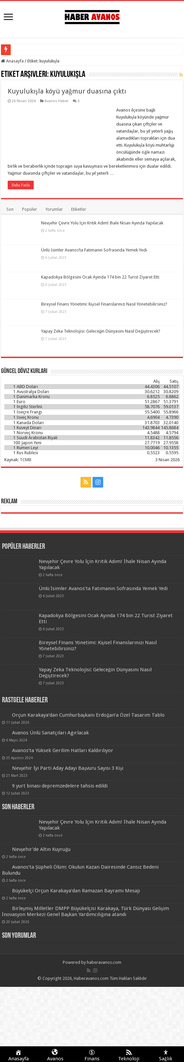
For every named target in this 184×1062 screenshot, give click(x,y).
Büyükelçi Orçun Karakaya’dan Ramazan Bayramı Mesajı (76, 891)
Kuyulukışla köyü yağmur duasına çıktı (67, 91)
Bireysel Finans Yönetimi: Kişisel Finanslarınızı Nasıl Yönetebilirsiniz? (104, 304)
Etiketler (78, 209)
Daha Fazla (21, 185)
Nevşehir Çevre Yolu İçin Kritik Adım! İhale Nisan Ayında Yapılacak (102, 222)
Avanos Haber (56, 101)
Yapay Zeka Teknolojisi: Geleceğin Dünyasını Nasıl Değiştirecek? (100, 331)
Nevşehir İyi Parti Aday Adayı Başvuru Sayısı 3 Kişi (68, 768)
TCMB (25, 459)
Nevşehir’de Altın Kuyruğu (41, 849)
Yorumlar (54, 209)
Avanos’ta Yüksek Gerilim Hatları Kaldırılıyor (62, 750)
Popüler (29, 209)
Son (10, 209)
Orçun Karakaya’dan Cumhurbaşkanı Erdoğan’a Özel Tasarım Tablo (88, 715)
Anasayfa (12, 60)
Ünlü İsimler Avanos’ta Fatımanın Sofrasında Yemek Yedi (94, 249)
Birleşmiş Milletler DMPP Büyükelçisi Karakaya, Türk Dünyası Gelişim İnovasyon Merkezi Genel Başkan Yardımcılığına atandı (85, 911)
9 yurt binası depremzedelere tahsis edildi (60, 786)
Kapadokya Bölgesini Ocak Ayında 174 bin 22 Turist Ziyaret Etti (100, 277)
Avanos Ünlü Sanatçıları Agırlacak (50, 733)
